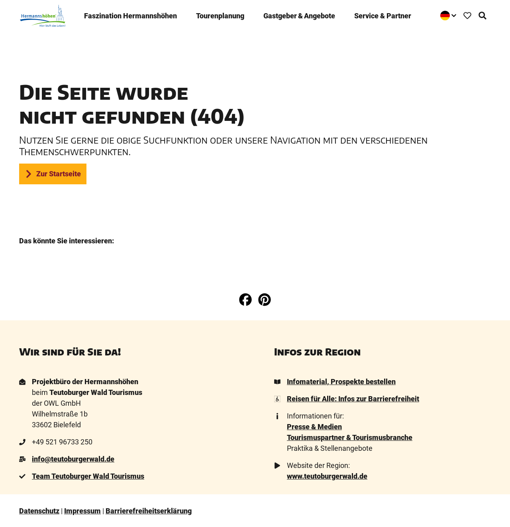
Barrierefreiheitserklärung (149, 511)
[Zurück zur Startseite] (42, 15)
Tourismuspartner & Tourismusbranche (349, 437)
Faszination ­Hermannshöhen (130, 15)
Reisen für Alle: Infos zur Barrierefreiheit (353, 399)
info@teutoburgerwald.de (73, 459)
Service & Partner (382, 15)
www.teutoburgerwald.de (327, 476)
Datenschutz (39, 511)
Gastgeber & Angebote (299, 15)
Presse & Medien (314, 426)
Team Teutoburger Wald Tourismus (88, 476)
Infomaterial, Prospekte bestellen (341, 381)
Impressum (82, 511)
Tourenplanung (220, 15)
